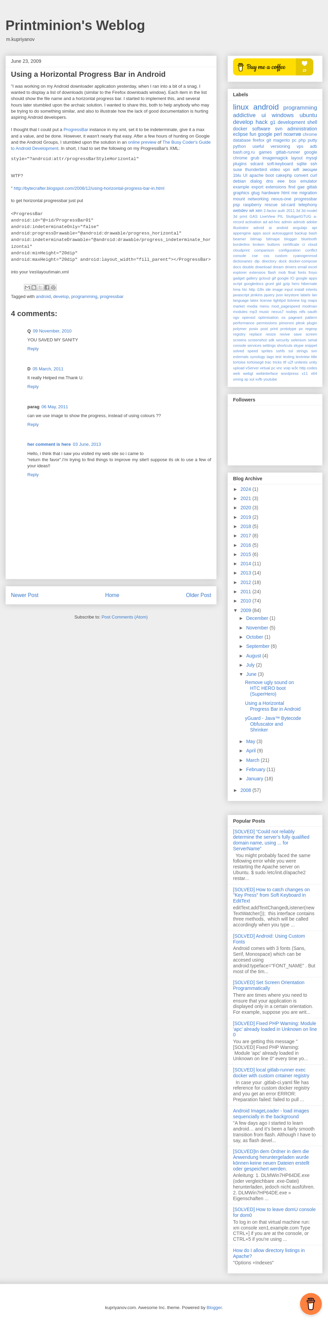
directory (269, 261)
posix (253, 329)
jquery (269, 295)
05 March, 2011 (47, 368)
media (252, 306)
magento (281, 140)
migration (308, 192)
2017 (246, 535)
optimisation (268, 317)
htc (244, 289)
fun (252, 134)
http (252, 289)
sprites (267, 351)
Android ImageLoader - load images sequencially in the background (271, 1113)
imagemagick (275, 158)
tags (270, 357)
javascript (241, 295)
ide (268, 289)
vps (300, 146)
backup (301, 233)
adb (313, 146)
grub (255, 158)
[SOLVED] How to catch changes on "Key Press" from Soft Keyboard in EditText (271, 895)
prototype (289, 329)
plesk (300, 323)
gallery (252, 278)
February (256, 769)
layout (297, 158)
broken (258, 244)
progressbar (111, 296)
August (254, 655)
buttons (274, 244)
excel (312, 267)
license (266, 300)
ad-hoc (274, 222)
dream (278, 267)
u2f (290, 362)
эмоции (309, 169)
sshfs (280, 351)
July (251, 665)
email (302, 267)
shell (312, 122)
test (278, 357)
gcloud (264, 278)
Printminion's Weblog (75, 25)
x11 (305, 373)
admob (299, 222)
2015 (246, 554)
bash (313, 233)
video (275, 169)
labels (305, 295)
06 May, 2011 (54, 406)
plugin (312, 323)
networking (258, 199)
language (241, 300)
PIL (281, 216)
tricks (277, 362)
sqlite (301, 163)
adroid (259, 228)
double (248, 267)
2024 (246, 489)
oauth (312, 312)
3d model (309, 211)
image (277, 289)
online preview (142, 142)
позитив (292, 134)
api (314, 228)
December (257, 618)
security (282, 340)
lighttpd (279, 300)
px (301, 329)
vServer (252, 368)
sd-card (288, 204)
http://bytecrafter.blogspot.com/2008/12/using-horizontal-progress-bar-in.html (89, 188)
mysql (311, 158)
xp (246, 379)
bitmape (273, 239)
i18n (260, 289)
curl (313, 175)
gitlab (312, 187)
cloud (312, 244)
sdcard (256, 163)
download (263, 267)
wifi (296, 169)
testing (288, 357)
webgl (248, 373)
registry (239, 334)
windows (282, 115)
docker (240, 128)
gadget (239, 278)
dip (257, 261)
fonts (302, 272)
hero (295, 284)
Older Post (198, 595)
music (264, 312)
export (257, 187)
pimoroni (286, 323)
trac (268, 362)
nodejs (291, 312)
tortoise (239, 362)
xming (238, 379)
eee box (286, 181)
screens (239, 340)
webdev (240, 210)
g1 (273, 122)
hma (237, 289)
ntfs (302, 312)
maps (312, 300)
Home (112, 595)
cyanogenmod (305, 256)
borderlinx (241, 244)
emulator (308, 181)
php (302, 140)
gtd (278, 284)
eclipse (240, 134)
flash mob (277, 272)
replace (255, 334)
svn (279, 128)
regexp (311, 329)
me (294, 192)
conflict (311, 250)
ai (270, 228)
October (255, 637)
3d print (240, 216)
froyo (313, 272)
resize (271, 334)
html (286, 192)
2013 (246, 573)
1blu (237, 175)
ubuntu (308, 115)
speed (252, 351)
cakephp (284, 175)
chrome (310, 134)
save (298, 334)
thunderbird (256, 169)
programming (84, 296)
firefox (258, 140)
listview (293, 300)
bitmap (256, 239)
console (239, 256)
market (239, 306)
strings (302, 351)
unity (313, 362)
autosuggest (282, 233)
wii (251, 210)
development (291, 122)
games (265, 152)
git (268, 140)
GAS (253, 216)
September (258, 646)
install (299, 289)
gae (301, 187)
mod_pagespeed (286, 306)
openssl (249, 317)
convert (301, 175)
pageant (295, 317)
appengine (242, 233)
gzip (286, 284)
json (279, 295)
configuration (290, 250)
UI (245, 175)
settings (269, 345)
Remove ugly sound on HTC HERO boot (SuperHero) (269, 688)
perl (278, 134)
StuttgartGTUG (298, 216)
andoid (282, 228)
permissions (267, 323)
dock (282, 261)
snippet (311, 345)
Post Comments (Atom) (124, 617)
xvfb (258, 379)
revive (285, 334)
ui (263, 115)
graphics (241, 192)
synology (257, 357)
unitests (301, 362)
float (292, 272)
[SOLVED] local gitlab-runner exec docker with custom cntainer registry (271, 1072)
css (266, 256)
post (264, 329)
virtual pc (267, 368)
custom (281, 256)
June (252, 674)
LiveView (267, 216)
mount (239, 199)
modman (309, 306)
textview (303, 357)
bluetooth (309, 239)
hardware (270, 192)
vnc (279, 368)
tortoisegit (255, 362)
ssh (313, 163)
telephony (307, 204)
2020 (246, 507)
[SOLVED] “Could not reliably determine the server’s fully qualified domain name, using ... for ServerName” (271, 840)
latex (254, 300)
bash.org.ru (244, 152)
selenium (298, 340)
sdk (271, 340)
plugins (240, 163)
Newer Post (25, 595)
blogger (290, 239)
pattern (311, 317)
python (239, 146)
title (314, 357)
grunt (269, 284)
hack (262, 122)
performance (244, 323)
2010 (246, 600)
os (284, 317)
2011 (290, 211)
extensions (275, 187)
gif (274, 278)
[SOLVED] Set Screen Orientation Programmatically (268, 985)
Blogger (214, 1307)
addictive (244, 115)
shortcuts (284, 345)
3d (298, 211)
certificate (291, 244)
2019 (246, 517)
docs (237, 267)
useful (258, 146)
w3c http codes (304, 368)
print (274, 329)
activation (253, 222)
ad (265, 222)
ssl (290, 351)
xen (259, 210)
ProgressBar (76, 129)
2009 (246, 610)
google (265, 134)
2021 (246, 498)
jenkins (257, 295)
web (236, 373)
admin (287, 222)
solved (238, 351)
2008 (246, 790)
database (242, 140)
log (303, 300)
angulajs (300, 228)
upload (239, 368)
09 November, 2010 (52, 330)
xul (251, 379)
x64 (314, 373)
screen (311, 334)
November (257, 627)
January (255, 778)
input (289, 289)
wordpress (290, 373)
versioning (280, 146)
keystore (292, 295)
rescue (271, 204)
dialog (256, 181)
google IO (286, 278)
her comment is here (49, 444)
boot (269, 175)
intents (311, 289)
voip (286, 368)
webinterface (267, 373)
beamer (239, 239)
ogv (236, 317)
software (261, 128)
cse (255, 256)
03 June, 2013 (87, 444)
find (291, 187)
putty (312, 140)
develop (61, 296)
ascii (266, 233)
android (43, 296)
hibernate (309, 284)
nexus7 (277, 312)
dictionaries (242, 261)
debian (239, 181)
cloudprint (241, 250)
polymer (240, 329)
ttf (284, 362)
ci (303, 244)
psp (236, 204)
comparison (264, 250)
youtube (270, 379)
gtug (255, 192)
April (251, 750)
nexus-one (281, 199)
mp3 (253, 312)
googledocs (253, 284)
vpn (286, 169)
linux (241, 107)
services (254, 345)
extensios (257, 272)
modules (240, 312)
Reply (33, 348)
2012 (246, 582)
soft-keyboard (280, 163)
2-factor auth (274, 211)
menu (264, 306)
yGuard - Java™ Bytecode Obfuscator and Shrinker (273, 724)
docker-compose (303, 261)
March (253, 760)
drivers (291, 267)
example (241, 187)
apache (256, 175)
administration (302, 128)
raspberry (252, 204)
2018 (246, 526)
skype (298, 345)
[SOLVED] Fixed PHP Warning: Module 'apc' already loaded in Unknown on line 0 (275, 1029)
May (251, 741)
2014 (246, 563)
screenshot (257, 340)
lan (314, 295)
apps (256, 233)
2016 (246, 545)
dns (269, 181)
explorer (240, 272)
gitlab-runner (288, 152)
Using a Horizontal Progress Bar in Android (273, 706)
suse (237, 169)
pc (294, 140)
